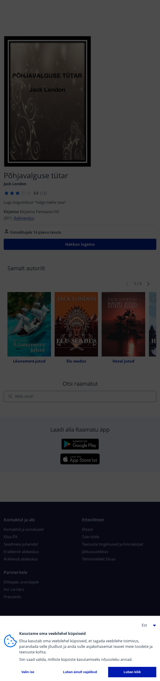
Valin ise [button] (27, 672)
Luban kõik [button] (132, 672)
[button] (147, 625)
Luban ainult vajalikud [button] (80, 672)
